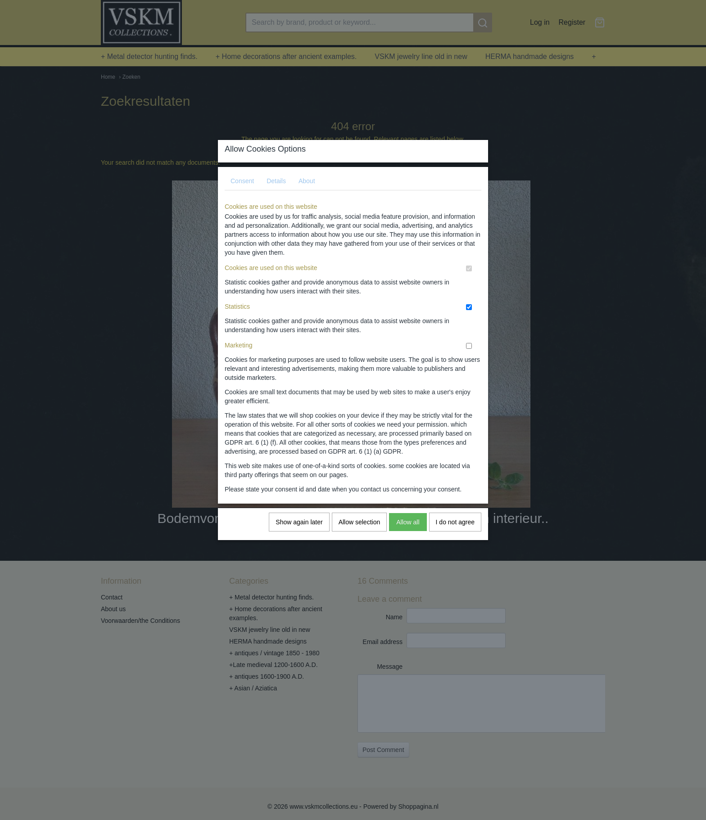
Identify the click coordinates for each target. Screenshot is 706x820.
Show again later (299, 530)
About (307, 189)
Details (276, 189)
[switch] (469, 277)
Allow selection (359, 530)
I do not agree (455, 530)
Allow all (407, 530)
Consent (242, 189)
